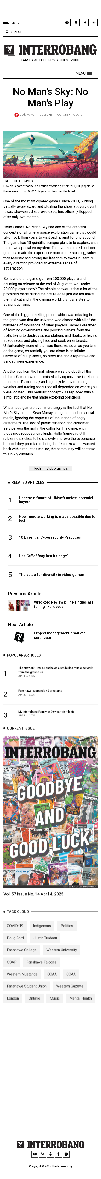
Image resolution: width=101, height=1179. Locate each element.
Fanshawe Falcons (41, 970)
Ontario (34, 1006)
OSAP (12, 970)
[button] (83, 73)
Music (55, 1006)
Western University (61, 958)
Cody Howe (27, 114)
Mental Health (80, 1006)
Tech (37, 468)
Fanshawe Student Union (27, 994)
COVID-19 (15, 933)
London (13, 1006)
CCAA (71, 982)
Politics (67, 933)
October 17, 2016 (69, 114)
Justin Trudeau (45, 946)
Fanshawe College (22, 958)
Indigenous (42, 933)
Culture (45, 114)
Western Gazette (69, 994)
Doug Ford (15, 946)
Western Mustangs (22, 982)
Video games (57, 468)
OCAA (52, 982)
